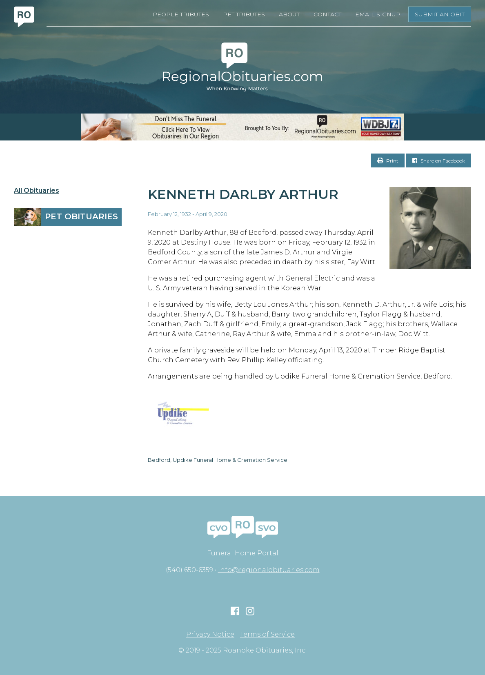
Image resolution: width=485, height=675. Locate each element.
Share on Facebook (438, 161)
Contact (327, 14)
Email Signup (377, 14)
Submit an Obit (440, 14)
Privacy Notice (210, 634)
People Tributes (181, 14)
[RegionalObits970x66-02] (242, 127)
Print (387, 161)
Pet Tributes (244, 14)
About (289, 14)
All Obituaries (36, 190)
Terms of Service (267, 634)
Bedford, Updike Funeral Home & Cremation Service (217, 460)
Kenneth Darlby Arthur (243, 194)
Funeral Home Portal (242, 553)
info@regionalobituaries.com (269, 570)
